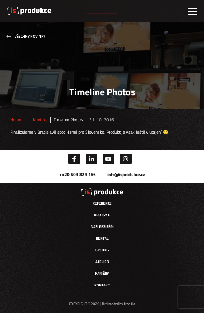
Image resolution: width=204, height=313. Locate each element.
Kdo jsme (102, 215)
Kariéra (102, 273)
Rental (102, 238)
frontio (129, 303)
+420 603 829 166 (77, 174)
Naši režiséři (102, 226)
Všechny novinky (30, 36)
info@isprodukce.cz (126, 174)
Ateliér (102, 261)
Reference (102, 203)
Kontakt (102, 285)
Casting (102, 250)
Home (15, 120)
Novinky (40, 120)
